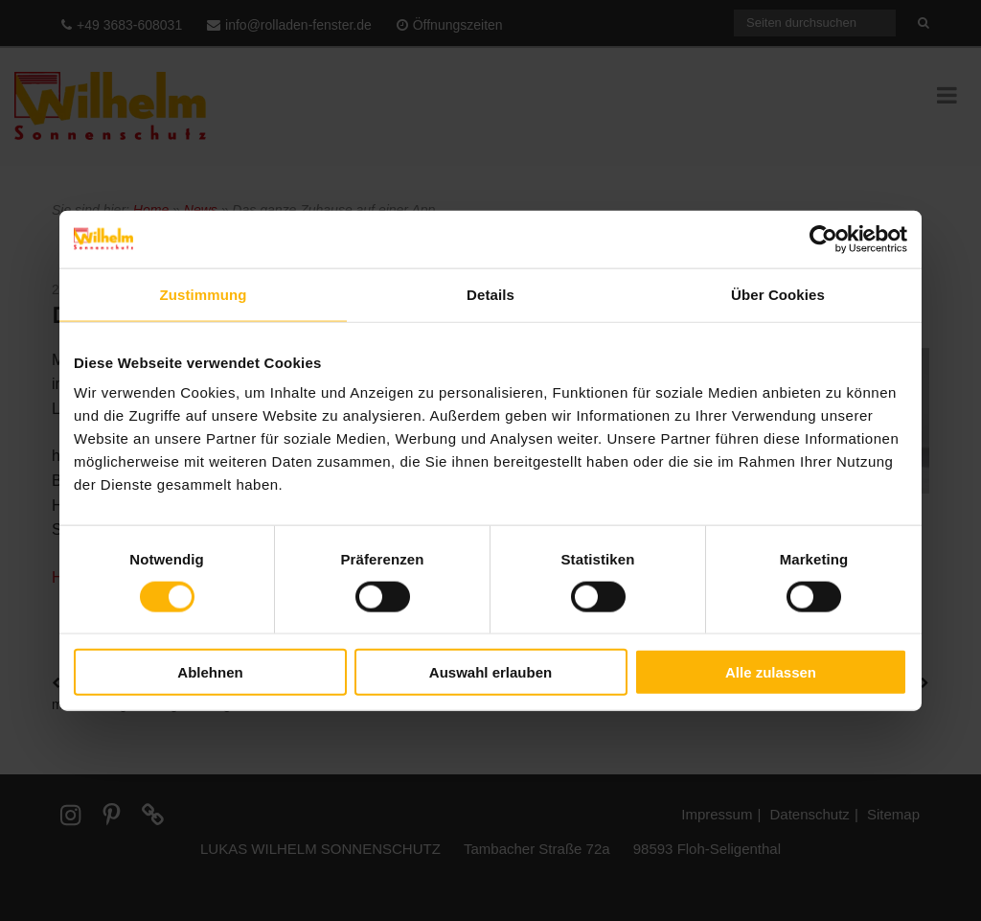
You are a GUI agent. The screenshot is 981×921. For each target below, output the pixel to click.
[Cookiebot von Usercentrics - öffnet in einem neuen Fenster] (823, 238)
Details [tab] (490, 294)
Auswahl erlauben (490, 672)
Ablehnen (209, 672)
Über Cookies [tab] (778, 294)
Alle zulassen (770, 672)
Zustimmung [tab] (203, 294)
